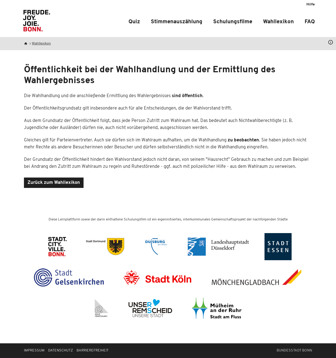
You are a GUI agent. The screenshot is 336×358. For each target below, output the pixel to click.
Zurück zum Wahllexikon (54, 182)
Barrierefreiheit (93, 350)
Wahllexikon (278, 22)
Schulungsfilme (232, 22)
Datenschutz (60, 350)
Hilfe (310, 4)
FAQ (310, 22)
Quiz (134, 22)
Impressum (34, 350)
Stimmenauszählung (176, 22)
